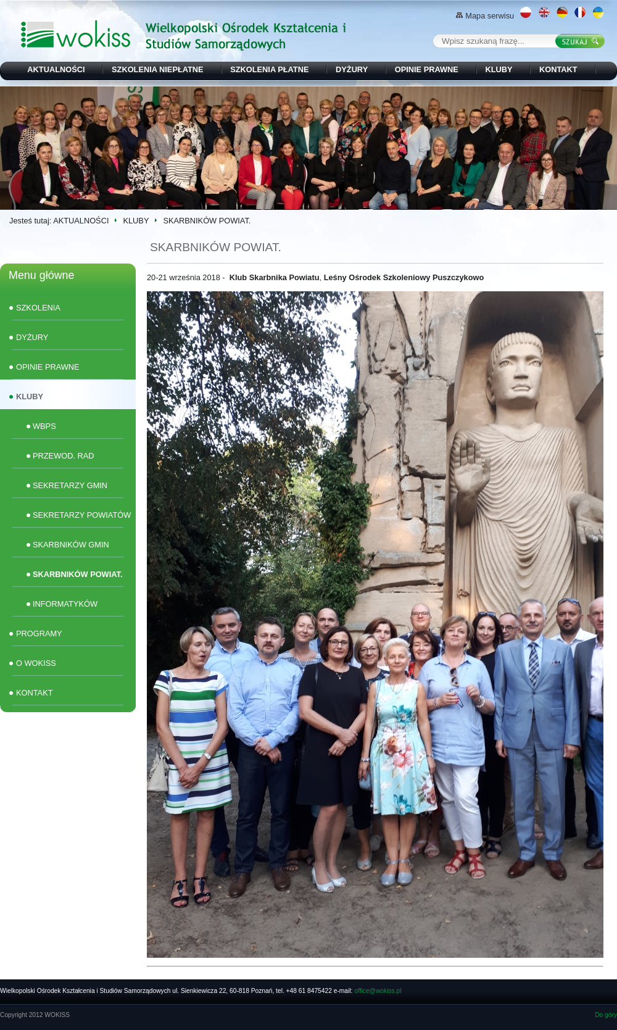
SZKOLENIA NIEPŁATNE (158, 69)
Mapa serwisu (485, 15)
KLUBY (498, 69)
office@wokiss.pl (377, 990)
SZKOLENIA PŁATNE (269, 69)
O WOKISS (36, 663)
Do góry (606, 1014)
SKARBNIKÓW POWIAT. (78, 574)
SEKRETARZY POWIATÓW (82, 515)
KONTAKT (558, 69)
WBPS (44, 426)
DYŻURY (352, 69)
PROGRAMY (39, 633)
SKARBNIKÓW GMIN (71, 544)
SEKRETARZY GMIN (70, 485)
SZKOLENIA (38, 307)
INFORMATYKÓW (65, 603)
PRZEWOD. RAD (63, 455)
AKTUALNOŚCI (56, 69)
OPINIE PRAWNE (426, 69)
